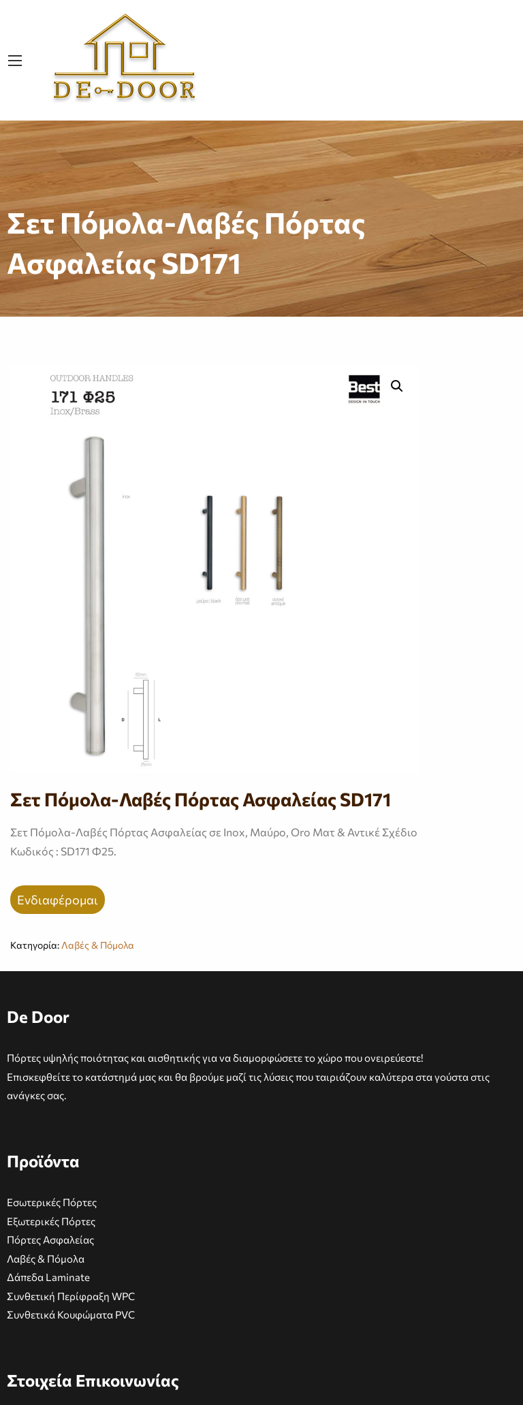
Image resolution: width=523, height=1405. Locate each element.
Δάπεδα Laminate (48, 1277)
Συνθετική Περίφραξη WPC (71, 1296)
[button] (397, 386)
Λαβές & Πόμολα (97, 945)
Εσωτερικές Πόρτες (52, 1202)
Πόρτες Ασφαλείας (50, 1239)
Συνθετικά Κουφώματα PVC (71, 1314)
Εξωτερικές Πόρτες (51, 1221)
